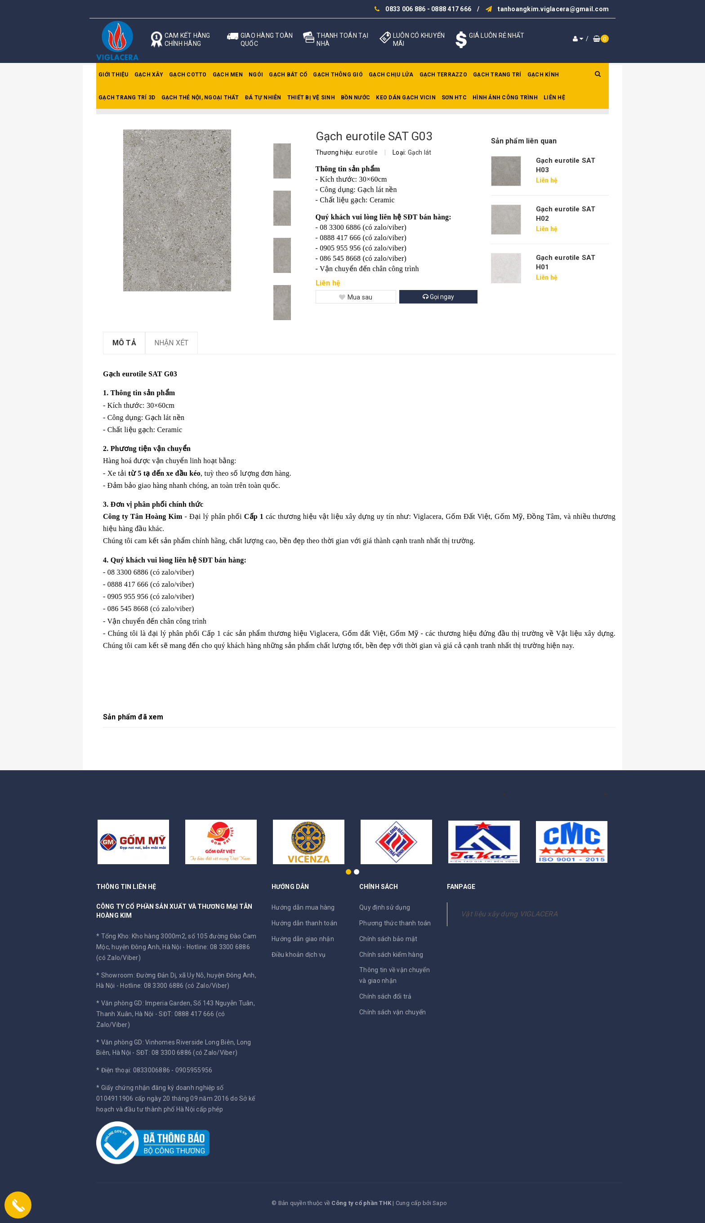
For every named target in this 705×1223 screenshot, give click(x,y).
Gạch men (228, 74)
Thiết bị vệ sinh (311, 97)
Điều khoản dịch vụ (299, 954)
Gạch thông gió (338, 74)
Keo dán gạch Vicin (406, 97)
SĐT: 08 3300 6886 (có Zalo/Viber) (186, 1052)
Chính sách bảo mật (388, 938)
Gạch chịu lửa (391, 74)
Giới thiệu (113, 74)
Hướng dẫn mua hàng (303, 907)
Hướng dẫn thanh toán (304, 923)
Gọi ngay (438, 296)
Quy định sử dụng (384, 907)
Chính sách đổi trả (385, 996)
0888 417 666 (451, 9)
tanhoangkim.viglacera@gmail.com (553, 9)
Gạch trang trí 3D (126, 97)
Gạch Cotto (188, 74)
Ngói (256, 74)
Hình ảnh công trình (505, 97)
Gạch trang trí (497, 74)
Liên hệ (554, 97)
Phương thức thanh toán (395, 923)
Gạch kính (543, 74)
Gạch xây (148, 74)
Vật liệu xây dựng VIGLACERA (509, 914)
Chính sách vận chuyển (392, 1012)
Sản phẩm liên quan (524, 141)
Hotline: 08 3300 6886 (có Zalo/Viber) (174, 985)
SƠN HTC (454, 97)
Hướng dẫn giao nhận (303, 938)
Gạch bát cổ (288, 74)
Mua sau (356, 297)
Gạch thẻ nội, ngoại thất (200, 97)
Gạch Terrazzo (443, 74)
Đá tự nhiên (263, 97)
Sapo (440, 1203)
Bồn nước (355, 97)
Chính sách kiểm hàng (391, 954)
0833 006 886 (405, 9)
